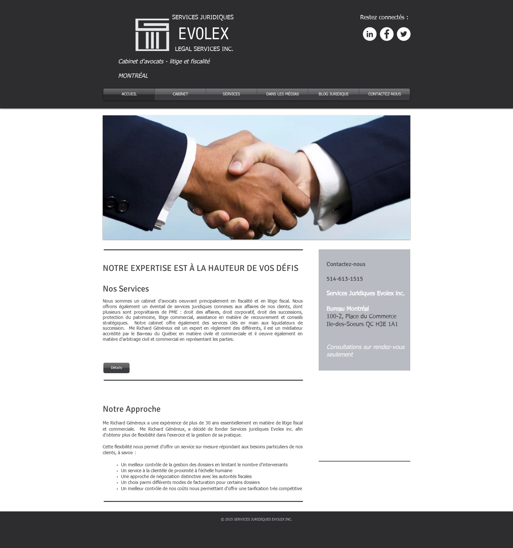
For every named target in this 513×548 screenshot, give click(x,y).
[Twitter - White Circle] (404, 34)
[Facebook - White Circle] (387, 34)
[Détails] (116, 368)
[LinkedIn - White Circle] (370, 34)
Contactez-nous (346, 264)
